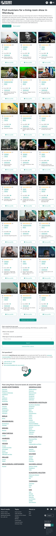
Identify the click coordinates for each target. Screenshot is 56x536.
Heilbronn (4, 398)
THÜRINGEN (33, 481)
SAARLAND (33, 447)
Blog (30, 512)
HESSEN (5, 444)
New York (31, 495)
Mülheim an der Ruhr (34, 425)
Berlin (3, 418)
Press (30, 515)
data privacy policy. (48, 533)
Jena (30, 487)
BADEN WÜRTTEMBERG (10, 387)
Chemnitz (31, 461)
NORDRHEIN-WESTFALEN (38, 402)
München (4, 406)
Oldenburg (31, 394)
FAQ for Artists (4, 512)
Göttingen (31, 399)
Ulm (3, 396)
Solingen (31, 434)
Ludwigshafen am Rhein (35, 444)
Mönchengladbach (33, 423)
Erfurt (30, 485)
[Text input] (47, 525)
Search (28, 343)
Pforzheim (4, 399)
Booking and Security (5, 515)
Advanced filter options (28, 346)
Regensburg (5, 410)
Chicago (31, 494)
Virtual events (18, 520)
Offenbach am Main (7, 454)
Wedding (17, 517)
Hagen (30, 415)
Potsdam (4, 425)
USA (30, 490)
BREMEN (5, 428)
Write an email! (8, 363)
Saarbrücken (32, 451)
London (4, 435)
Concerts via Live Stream (20, 515)
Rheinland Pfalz (33, 439)
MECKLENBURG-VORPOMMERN (13, 464)
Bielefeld (31, 408)
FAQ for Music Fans (5, 513)
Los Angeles (32, 499)
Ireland (4, 459)
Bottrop (31, 411)
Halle (30, 470)
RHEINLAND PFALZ (35, 437)
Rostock (4, 466)
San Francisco (32, 502)
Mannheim (5, 391)
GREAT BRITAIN (7, 433)
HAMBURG (6, 438)
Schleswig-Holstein (34, 475)
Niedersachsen (33, 389)
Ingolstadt (4, 411)
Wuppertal (31, 406)
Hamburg (4, 441)
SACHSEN (32, 454)
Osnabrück (31, 396)
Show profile (10, 62)
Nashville (31, 497)
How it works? (16, 26)
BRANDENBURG (7, 421)
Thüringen (31, 483)
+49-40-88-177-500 (9, 361)
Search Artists (6, 26)
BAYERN (5, 404)
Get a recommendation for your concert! (14, 365)
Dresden (31, 459)
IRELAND (5, 457)
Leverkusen (32, 422)
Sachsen (31, 456)
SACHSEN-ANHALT (35, 464)
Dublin (4, 461)
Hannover (31, 391)
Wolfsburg (31, 398)
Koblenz (31, 441)
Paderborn (31, 432)
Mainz (30, 442)
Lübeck (31, 476)
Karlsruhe (4, 389)
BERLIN (4, 416)
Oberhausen (32, 430)
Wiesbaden (5, 449)
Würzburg (4, 413)
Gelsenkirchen (32, 413)
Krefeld (31, 420)
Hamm (30, 417)
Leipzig (31, 458)
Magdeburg (32, 468)
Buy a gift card (4, 517)
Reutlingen (5, 401)
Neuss (30, 429)
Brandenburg (5, 423)
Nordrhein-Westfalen (34, 405)
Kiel (30, 478)
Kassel (4, 451)
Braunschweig (32, 393)
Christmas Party (18, 524)
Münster (31, 427)
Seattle (31, 500)
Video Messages (18, 513)
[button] (52, 2)
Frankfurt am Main (6, 447)
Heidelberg (5, 394)
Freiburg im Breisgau (7, 393)
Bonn (30, 410)
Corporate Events (19, 522)
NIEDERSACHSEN (35, 387)
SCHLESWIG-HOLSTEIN (37, 473)
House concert (18, 512)
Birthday (17, 518)
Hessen (4, 446)
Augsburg (4, 408)
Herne (30, 418)
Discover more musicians (27, 320)
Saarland (31, 449)
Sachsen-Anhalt (33, 466)
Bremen (4, 430)
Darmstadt (5, 453)
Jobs (30, 513)
